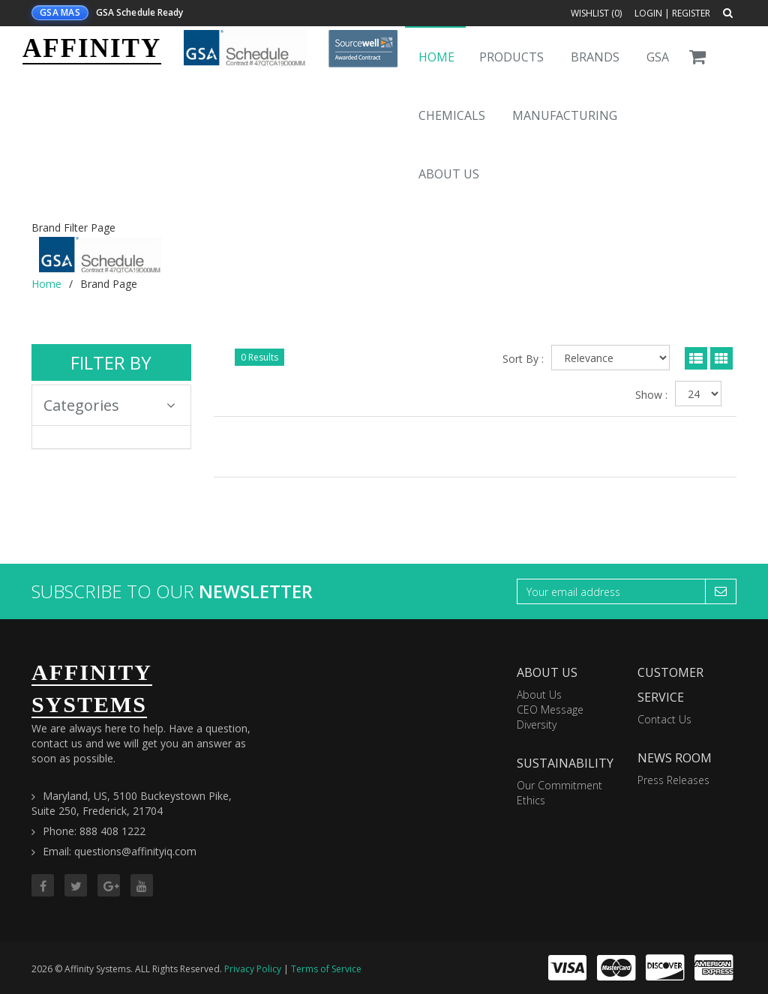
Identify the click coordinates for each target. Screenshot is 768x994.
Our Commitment (559, 785)
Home (436, 57)
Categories (110, 405)
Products (511, 57)
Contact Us (665, 719)
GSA (657, 57)
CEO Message (550, 709)
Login (648, 13)
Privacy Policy (252, 969)
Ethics (531, 800)
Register (691, 13)
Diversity (536, 724)
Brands (595, 57)
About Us (448, 174)
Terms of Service (326, 969)
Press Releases (674, 780)
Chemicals (451, 115)
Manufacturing (564, 115)
